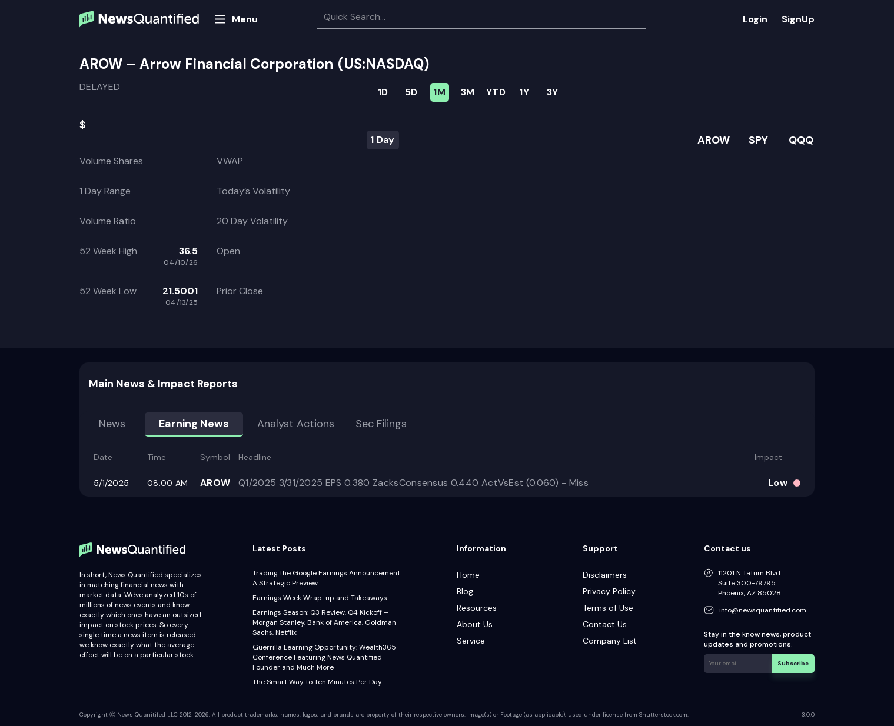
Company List (610, 640)
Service (471, 640)
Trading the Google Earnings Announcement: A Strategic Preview (326, 578)
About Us (475, 624)
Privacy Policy (609, 591)
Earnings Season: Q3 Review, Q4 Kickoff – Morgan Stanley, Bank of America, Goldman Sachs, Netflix (324, 622)
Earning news (194, 424)
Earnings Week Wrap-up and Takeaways (319, 597)
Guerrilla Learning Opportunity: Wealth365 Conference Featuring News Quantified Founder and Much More (324, 657)
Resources (477, 607)
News (112, 424)
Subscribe (793, 663)
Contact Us (605, 624)
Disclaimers (605, 575)
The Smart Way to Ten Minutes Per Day (317, 682)
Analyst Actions (295, 424)
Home (468, 575)
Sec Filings (381, 424)
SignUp (798, 19)
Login (755, 19)
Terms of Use (608, 607)
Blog (465, 591)
